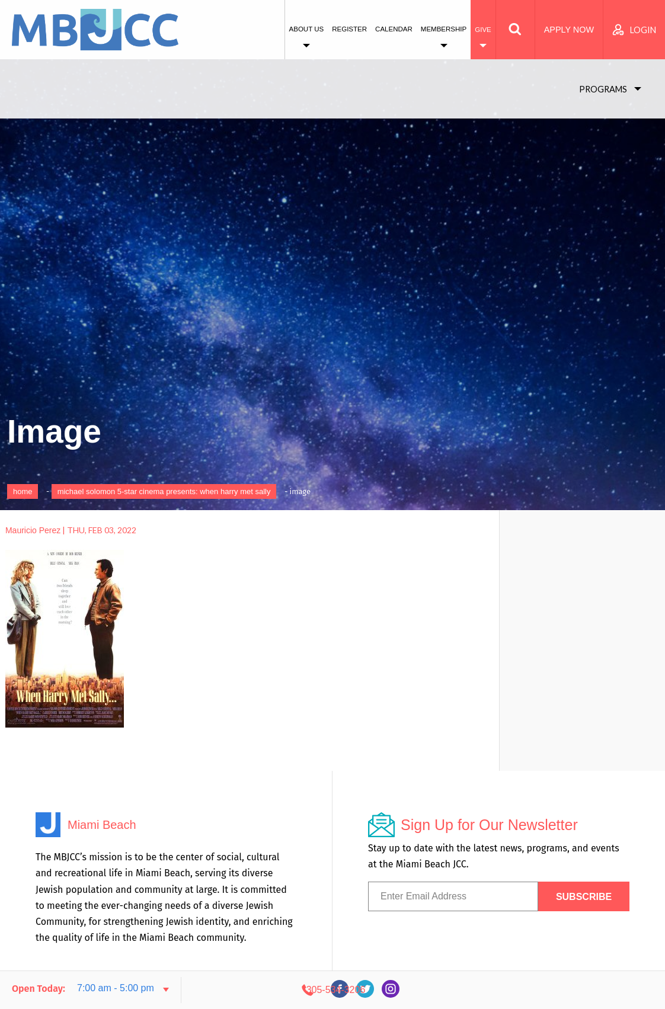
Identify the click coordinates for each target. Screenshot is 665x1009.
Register (349, 29)
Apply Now (569, 29)
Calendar (394, 29)
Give (483, 29)
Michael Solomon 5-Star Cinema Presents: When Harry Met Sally (164, 491)
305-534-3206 (547, 990)
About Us (306, 29)
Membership (443, 29)
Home (23, 491)
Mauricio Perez (32, 530)
